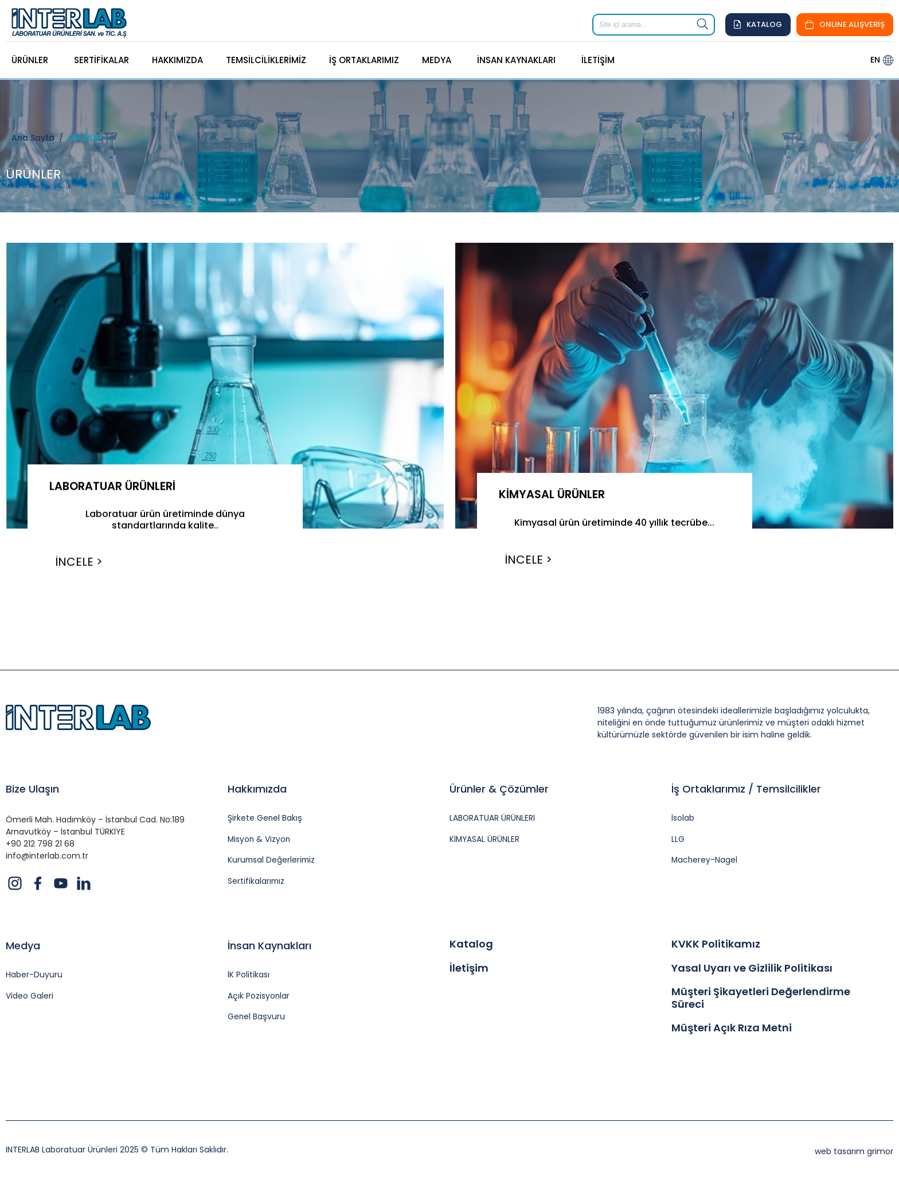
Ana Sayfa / (39, 137)
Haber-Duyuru (34, 978)
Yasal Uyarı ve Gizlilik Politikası (751, 970)
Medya (23, 948)
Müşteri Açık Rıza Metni (731, 1030)
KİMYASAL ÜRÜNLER (554, 494)
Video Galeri (29, 999)
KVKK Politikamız (715, 947)
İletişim (469, 970)
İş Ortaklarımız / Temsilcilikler (746, 790)
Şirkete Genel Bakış (265, 820)
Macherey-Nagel (704, 863)
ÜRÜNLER (85, 137)
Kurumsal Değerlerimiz (272, 863)
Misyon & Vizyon (260, 842)
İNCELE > (81, 562)
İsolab (682, 820)
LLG (678, 842)
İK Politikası (248, 978)
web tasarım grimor (854, 1154)
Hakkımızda (257, 790)
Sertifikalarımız (257, 884)
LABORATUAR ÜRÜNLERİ (115, 486)
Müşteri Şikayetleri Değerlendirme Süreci (760, 1000)
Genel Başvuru (257, 1020)
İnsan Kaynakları (269, 948)
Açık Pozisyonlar (259, 999)
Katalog (471, 947)
